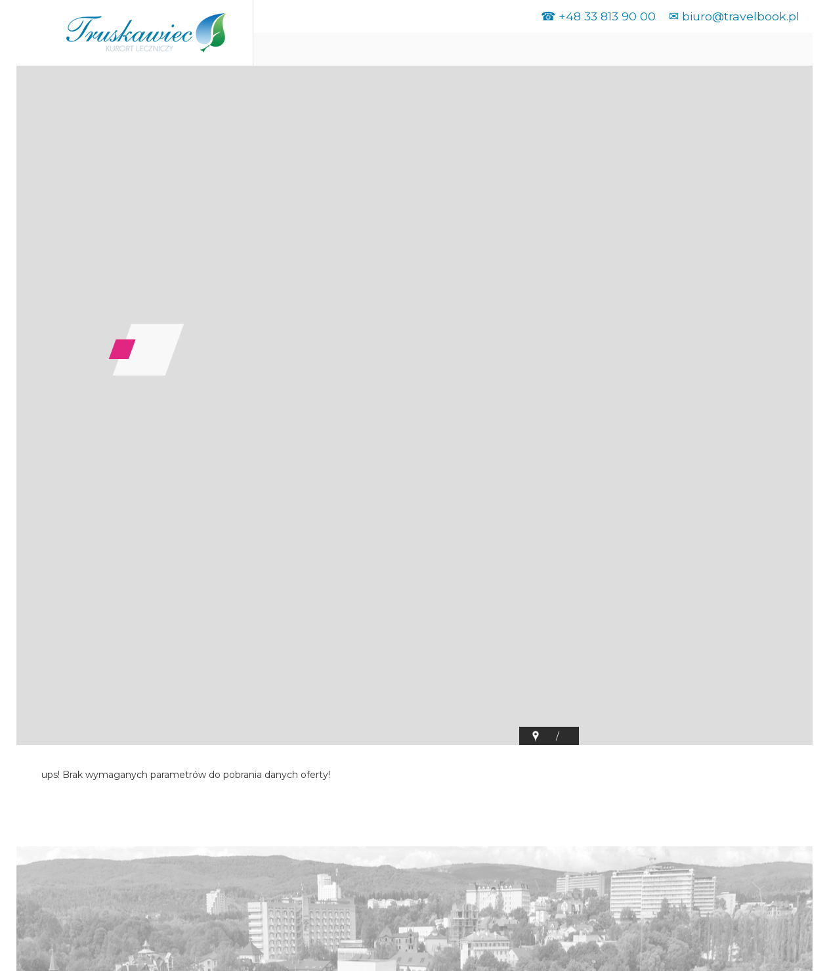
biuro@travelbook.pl (740, 16)
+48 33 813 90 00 (607, 16)
